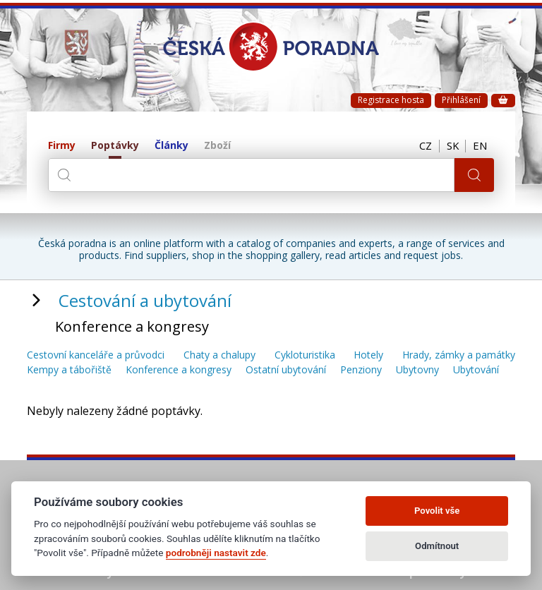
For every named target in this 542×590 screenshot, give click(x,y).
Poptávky (115, 146)
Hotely (368, 355)
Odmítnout (437, 546)
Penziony (361, 370)
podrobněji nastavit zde (216, 552)
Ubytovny (417, 370)
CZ (424, 146)
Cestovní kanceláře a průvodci (95, 355)
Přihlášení (461, 100)
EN (480, 146)
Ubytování (476, 370)
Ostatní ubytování (286, 370)
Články (171, 146)
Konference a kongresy (178, 370)
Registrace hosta (391, 100)
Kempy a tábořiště (69, 370)
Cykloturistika (305, 355)
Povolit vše (436, 510)
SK (451, 146)
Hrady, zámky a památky (458, 355)
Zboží (217, 146)
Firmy (62, 146)
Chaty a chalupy (219, 355)
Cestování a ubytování (145, 300)
